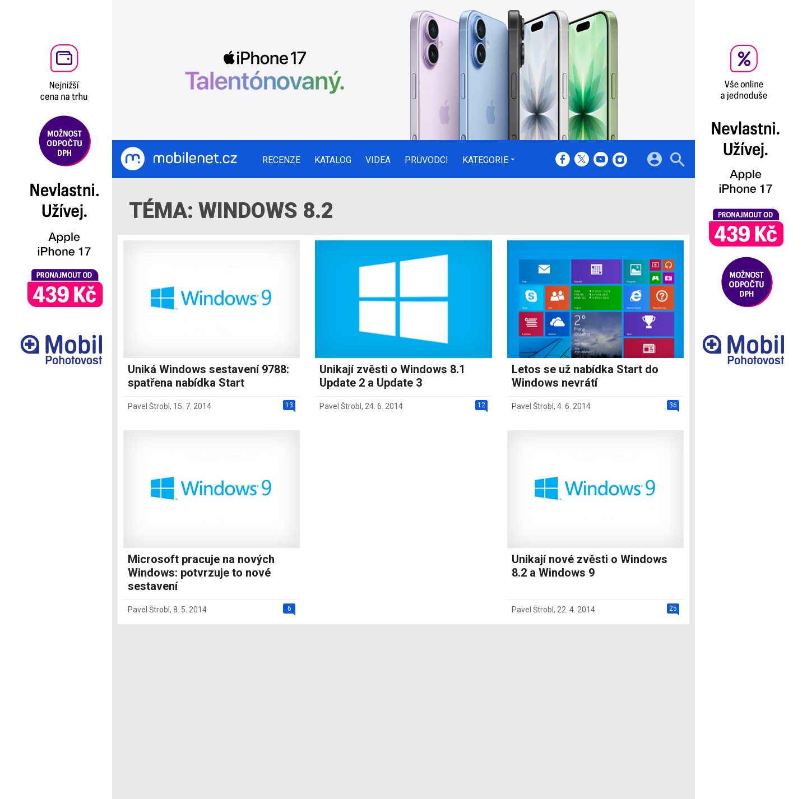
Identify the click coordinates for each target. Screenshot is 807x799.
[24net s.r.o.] (664, 769)
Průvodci (426, 160)
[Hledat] (677, 161)
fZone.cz (455, 718)
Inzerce (365, 718)
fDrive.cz (454, 704)
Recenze (281, 160)
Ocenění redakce (382, 704)
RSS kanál (370, 733)
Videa (378, 160)
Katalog (332, 160)
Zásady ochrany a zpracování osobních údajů (605, 718)
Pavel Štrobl (149, 406)
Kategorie (485, 160)
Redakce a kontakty (388, 689)
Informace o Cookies (561, 689)
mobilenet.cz (461, 689)
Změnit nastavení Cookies (570, 704)
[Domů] (178, 159)
